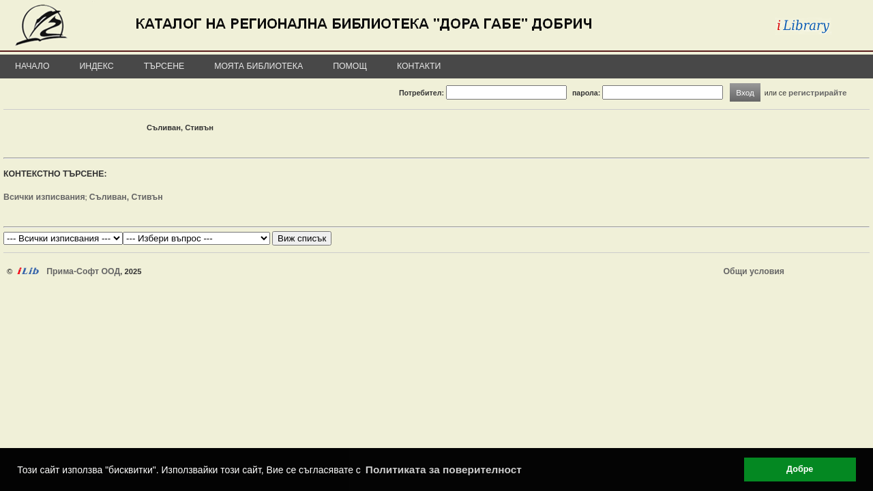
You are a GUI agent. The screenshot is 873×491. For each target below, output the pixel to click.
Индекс (97, 66)
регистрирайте (817, 92)
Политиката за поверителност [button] (444, 469)
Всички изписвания (44, 197)
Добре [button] (799, 469)
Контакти (419, 66)
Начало (32, 66)
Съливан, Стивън (126, 197)
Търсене (164, 66)
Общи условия (754, 271)
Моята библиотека (258, 66)
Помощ (350, 66)
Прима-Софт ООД (83, 271)
